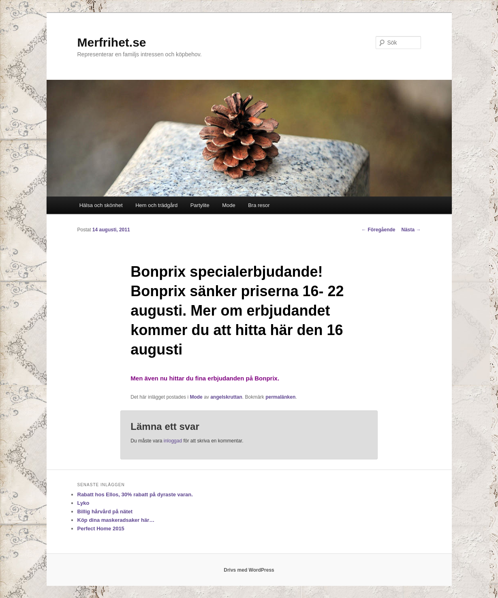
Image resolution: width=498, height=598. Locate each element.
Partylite (199, 205)
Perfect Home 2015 (100, 528)
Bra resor (258, 205)
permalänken (280, 397)
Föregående (378, 230)
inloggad (173, 441)
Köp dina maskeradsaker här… (116, 520)
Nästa (411, 230)
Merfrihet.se (111, 42)
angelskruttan (226, 397)
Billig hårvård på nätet (105, 511)
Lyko (83, 503)
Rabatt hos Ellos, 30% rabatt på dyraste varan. (135, 494)
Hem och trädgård (156, 205)
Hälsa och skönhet (101, 205)
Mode (228, 205)
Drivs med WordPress (249, 570)
